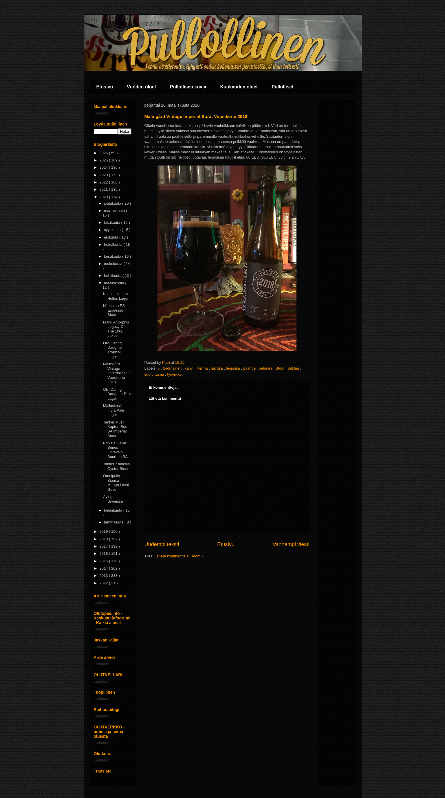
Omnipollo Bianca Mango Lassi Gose (116, 483)
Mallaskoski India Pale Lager (113, 410)
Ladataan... (103, 113)
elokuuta (111, 237)
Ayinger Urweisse (113, 499)
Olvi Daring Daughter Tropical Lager (113, 350)
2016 (104, 553)
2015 (104, 561)
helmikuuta (113, 510)
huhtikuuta (113, 275)
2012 (104, 583)
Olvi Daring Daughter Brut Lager (117, 394)
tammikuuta (114, 522)
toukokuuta (113, 263)
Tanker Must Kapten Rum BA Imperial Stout (115, 429)
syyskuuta (113, 230)
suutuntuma (154, 374)
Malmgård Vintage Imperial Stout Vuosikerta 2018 (117, 373)
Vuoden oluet (141, 86)
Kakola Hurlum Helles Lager (116, 296)
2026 (104, 153)
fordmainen (173, 368)
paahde (250, 368)
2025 (104, 160)
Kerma (203, 368)
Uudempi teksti (161, 544)
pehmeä (266, 368)
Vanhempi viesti (290, 544)
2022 (104, 182)
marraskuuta (115, 210)
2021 (104, 189)
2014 (104, 568)
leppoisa (233, 368)
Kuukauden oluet (239, 86)
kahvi (190, 368)
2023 (104, 175)
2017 (104, 546)
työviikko (174, 374)
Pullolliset (283, 86)
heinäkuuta (113, 244)
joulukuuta (113, 203)
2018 (104, 539)
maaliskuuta (114, 283)
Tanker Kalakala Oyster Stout (116, 466)
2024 (104, 167)
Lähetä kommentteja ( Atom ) (178, 556)
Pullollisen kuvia (188, 86)
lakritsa (217, 368)
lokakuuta (112, 222)
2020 (104, 197)
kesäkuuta (113, 256)
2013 (104, 575)
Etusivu (104, 86)
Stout (280, 368)
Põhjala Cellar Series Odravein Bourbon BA (115, 450)
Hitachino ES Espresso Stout (114, 310)
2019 (104, 531)
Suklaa (293, 368)
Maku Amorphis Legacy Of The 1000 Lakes (116, 329)
